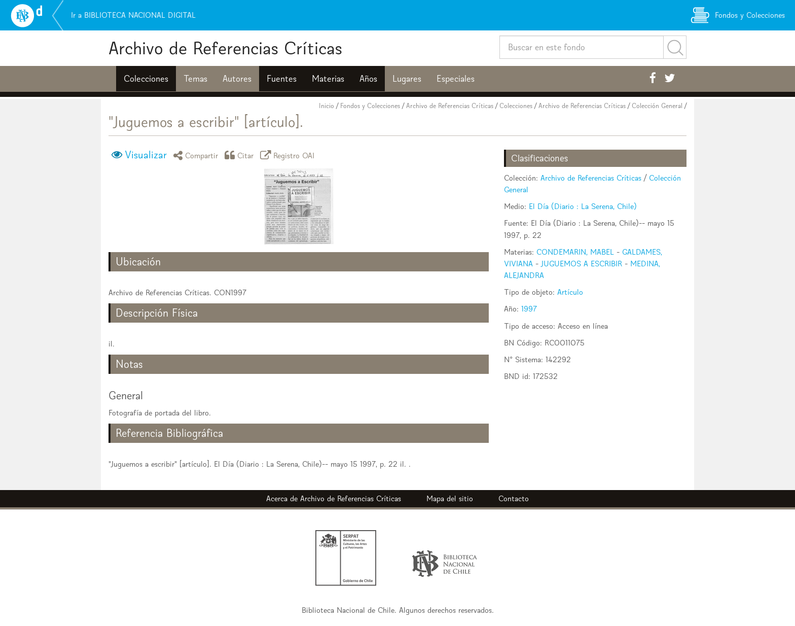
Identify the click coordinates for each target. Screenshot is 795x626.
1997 (529, 309)
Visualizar (146, 154)
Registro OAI (289, 155)
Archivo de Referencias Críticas (225, 48)
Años (368, 78)
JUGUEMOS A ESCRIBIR (581, 263)
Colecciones (146, 78)
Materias (328, 78)
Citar (241, 155)
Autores (237, 78)
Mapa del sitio (449, 498)
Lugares (406, 78)
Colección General (657, 105)
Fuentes (282, 78)
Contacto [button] (513, 498)
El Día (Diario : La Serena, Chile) (583, 206)
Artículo (570, 292)
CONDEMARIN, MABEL (575, 252)
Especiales (456, 78)
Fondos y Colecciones (370, 105)
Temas (195, 78)
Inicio (326, 105)
